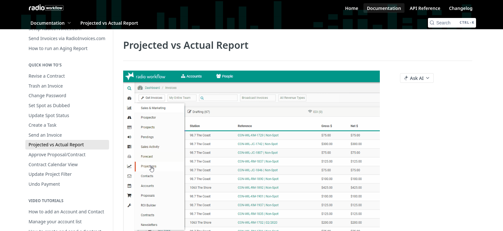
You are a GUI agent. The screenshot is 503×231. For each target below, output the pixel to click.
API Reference (425, 8)
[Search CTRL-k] (452, 23)
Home (351, 8)
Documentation (384, 8)
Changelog (461, 8)
